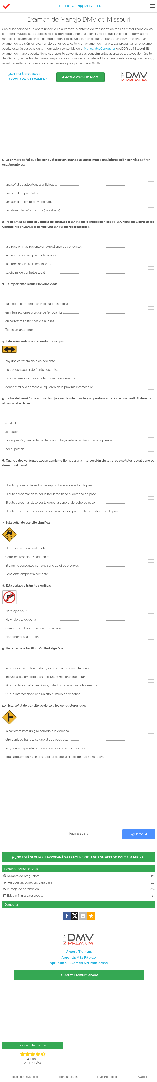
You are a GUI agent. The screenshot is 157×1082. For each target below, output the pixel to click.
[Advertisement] (78, 120)
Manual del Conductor (99, 48)
